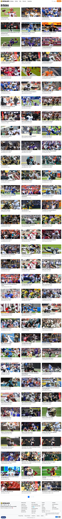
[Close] (60, 511)
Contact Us (33, 515)
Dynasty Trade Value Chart (36, 506)
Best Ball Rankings (35, 508)
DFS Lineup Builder (35, 504)
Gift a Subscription (55, 508)
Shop (53, 505)
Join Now (59, 1)
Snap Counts (34, 511)
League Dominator (24, 507)
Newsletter (43, 508)
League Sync (23, 504)
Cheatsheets (23, 510)
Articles (16, 1)
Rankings (12, 1)
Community (29, 1)
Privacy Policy (20, 515)
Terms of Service (27, 515)
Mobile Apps (54, 507)
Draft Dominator (24, 505)
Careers (42, 515)
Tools (20, 1)
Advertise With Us (55, 504)
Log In (54, 1)
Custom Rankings (24, 508)
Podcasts (25, 1)
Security (38, 515)
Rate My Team (23, 511)
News (43, 505)
